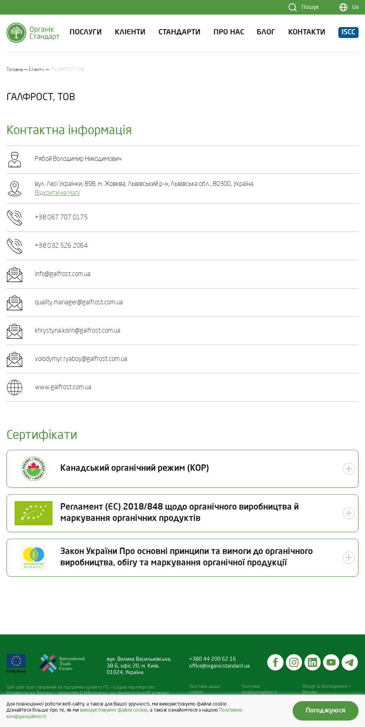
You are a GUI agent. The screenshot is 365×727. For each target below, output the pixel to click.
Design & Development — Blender (326, 690)
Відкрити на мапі (57, 193)
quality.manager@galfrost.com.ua (79, 302)
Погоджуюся (326, 711)
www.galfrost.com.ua (63, 387)
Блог (266, 32)
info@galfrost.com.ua (63, 274)
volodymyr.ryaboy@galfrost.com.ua (81, 359)
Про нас (228, 32)
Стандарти (179, 32)
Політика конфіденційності (260, 690)
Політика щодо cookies (204, 690)
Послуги (86, 32)
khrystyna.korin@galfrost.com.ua (77, 331)
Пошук (310, 7)
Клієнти (130, 32)
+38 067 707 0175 (61, 218)
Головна (14, 69)
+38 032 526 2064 (61, 246)
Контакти (306, 32)
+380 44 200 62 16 (212, 659)
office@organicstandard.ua (219, 666)
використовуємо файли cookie (114, 710)
